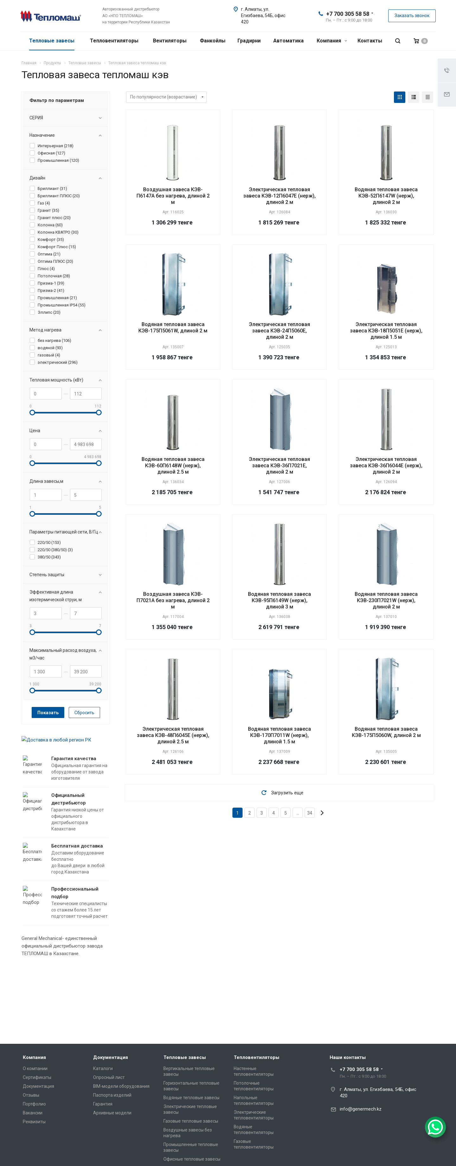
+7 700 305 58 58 (347, 13)
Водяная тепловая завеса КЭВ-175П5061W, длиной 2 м (172, 327)
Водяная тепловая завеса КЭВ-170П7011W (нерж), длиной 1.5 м (279, 735)
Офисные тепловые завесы (191, 1159)
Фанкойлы (212, 41)
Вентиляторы (170, 41)
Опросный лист (109, 1077)
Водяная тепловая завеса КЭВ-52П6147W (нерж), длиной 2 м (386, 195)
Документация (38, 1086)
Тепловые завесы (51, 41)
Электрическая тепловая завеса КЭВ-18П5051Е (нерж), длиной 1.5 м (386, 330)
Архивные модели (112, 1112)
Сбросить (84, 712)
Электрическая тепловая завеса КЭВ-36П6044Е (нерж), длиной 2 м (386, 465)
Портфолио (34, 1103)
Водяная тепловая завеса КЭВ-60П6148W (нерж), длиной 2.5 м (173, 465)
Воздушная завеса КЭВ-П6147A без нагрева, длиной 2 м (173, 195)
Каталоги (103, 1068)
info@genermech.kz (361, 1109)
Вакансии (32, 1112)
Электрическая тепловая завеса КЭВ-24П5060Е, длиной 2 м (279, 330)
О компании (35, 1068)
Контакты (370, 41)
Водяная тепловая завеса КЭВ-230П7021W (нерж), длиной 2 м (386, 600)
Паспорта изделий (112, 1095)
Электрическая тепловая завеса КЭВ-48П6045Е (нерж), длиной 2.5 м (173, 735)
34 (309, 813)
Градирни (249, 41)
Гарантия (102, 1103)
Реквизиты (34, 1121)
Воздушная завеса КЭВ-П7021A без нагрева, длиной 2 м (173, 600)
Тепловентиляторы (114, 41)
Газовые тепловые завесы (190, 1121)
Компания (332, 41)
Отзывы (31, 1095)
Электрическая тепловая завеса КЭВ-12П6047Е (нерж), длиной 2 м (279, 195)
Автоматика (288, 41)
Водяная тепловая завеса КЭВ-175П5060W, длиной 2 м (386, 732)
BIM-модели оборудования (121, 1086)
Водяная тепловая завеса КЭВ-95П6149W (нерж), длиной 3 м (279, 600)
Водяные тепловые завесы (191, 1097)
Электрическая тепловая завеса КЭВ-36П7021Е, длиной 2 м (279, 465)
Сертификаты (37, 1077)
